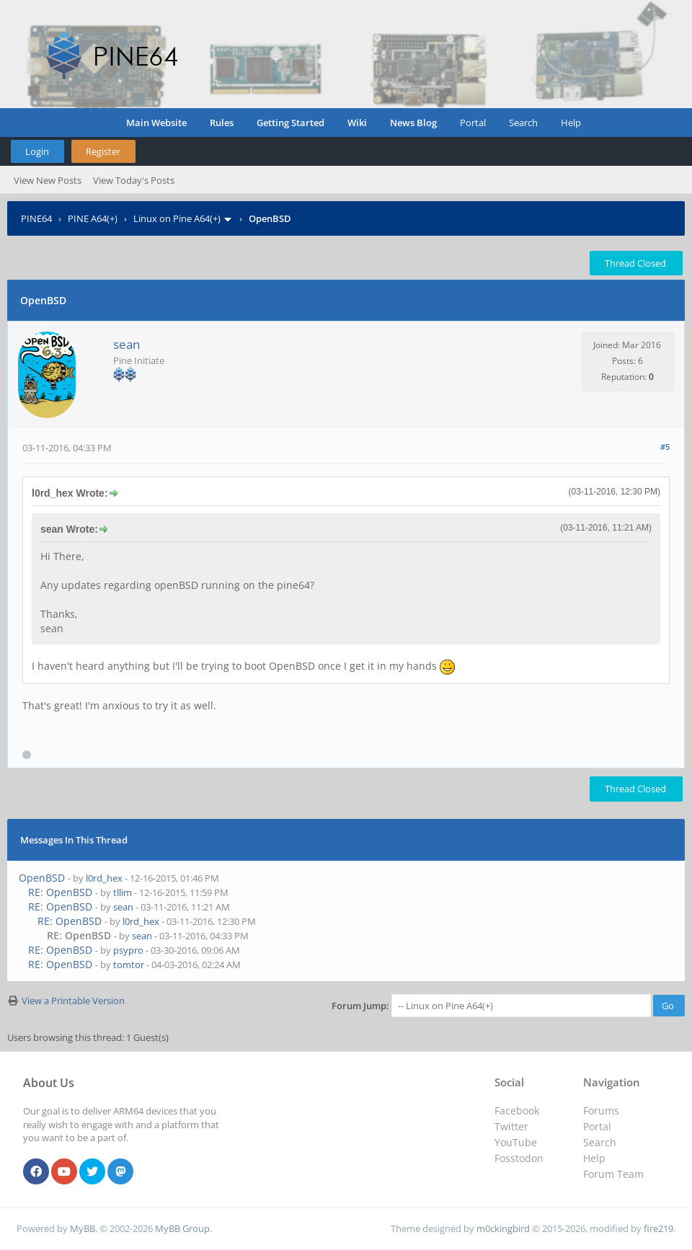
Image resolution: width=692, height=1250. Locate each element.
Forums (601, 1110)
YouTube (515, 1142)
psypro (128, 950)
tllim (122, 892)
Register (103, 151)
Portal (473, 122)
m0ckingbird (503, 1228)
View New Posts (47, 180)
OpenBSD (42, 878)
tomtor (128, 964)
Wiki (357, 122)
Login (37, 151)
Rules (222, 122)
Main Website (156, 122)
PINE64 (36, 218)
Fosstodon (519, 1158)
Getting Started (290, 122)
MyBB (82, 1228)
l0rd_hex (104, 878)
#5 (665, 446)
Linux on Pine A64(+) (177, 218)
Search (523, 122)
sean (126, 344)
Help (571, 122)
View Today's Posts (133, 180)
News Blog (413, 122)
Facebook (516, 1110)
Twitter (511, 1126)
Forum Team (613, 1174)
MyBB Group (182, 1228)
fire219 (658, 1228)
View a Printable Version (73, 1000)
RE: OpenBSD (60, 892)
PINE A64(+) (92, 218)
